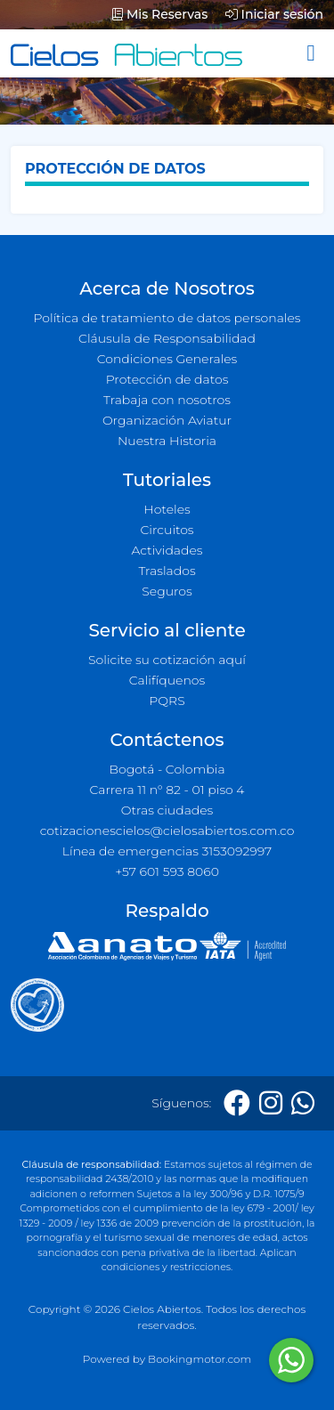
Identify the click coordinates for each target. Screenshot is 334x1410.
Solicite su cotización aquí (167, 660)
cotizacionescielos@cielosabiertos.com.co (167, 830)
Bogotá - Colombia (166, 769)
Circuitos (166, 530)
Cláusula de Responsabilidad (167, 338)
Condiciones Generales (167, 359)
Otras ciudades (167, 810)
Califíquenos (167, 680)
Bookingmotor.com (199, 1358)
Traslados (166, 571)
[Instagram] (270, 1103)
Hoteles (166, 509)
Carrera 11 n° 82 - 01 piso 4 (166, 790)
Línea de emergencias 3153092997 (167, 851)
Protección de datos (167, 379)
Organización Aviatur (167, 420)
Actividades (166, 550)
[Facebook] (237, 1103)
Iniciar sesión (274, 14)
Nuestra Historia (167, 441)
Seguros (167, 591)
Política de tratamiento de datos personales (166, 318)
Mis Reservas (160, 14)
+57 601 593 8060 (167, 871)
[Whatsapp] (302, 1103)
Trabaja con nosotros (167, 400)
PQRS (166, 701)
